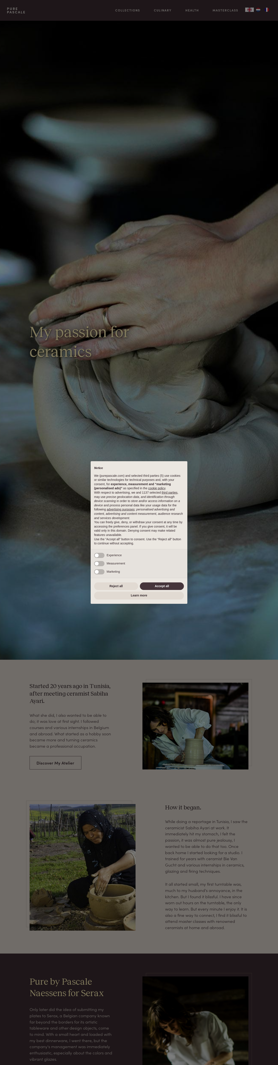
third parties (169, 492)
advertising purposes (120, 509)
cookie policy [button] (156, 488)
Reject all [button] (116, 586)
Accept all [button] (162, 586)
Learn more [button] (139, 595)
